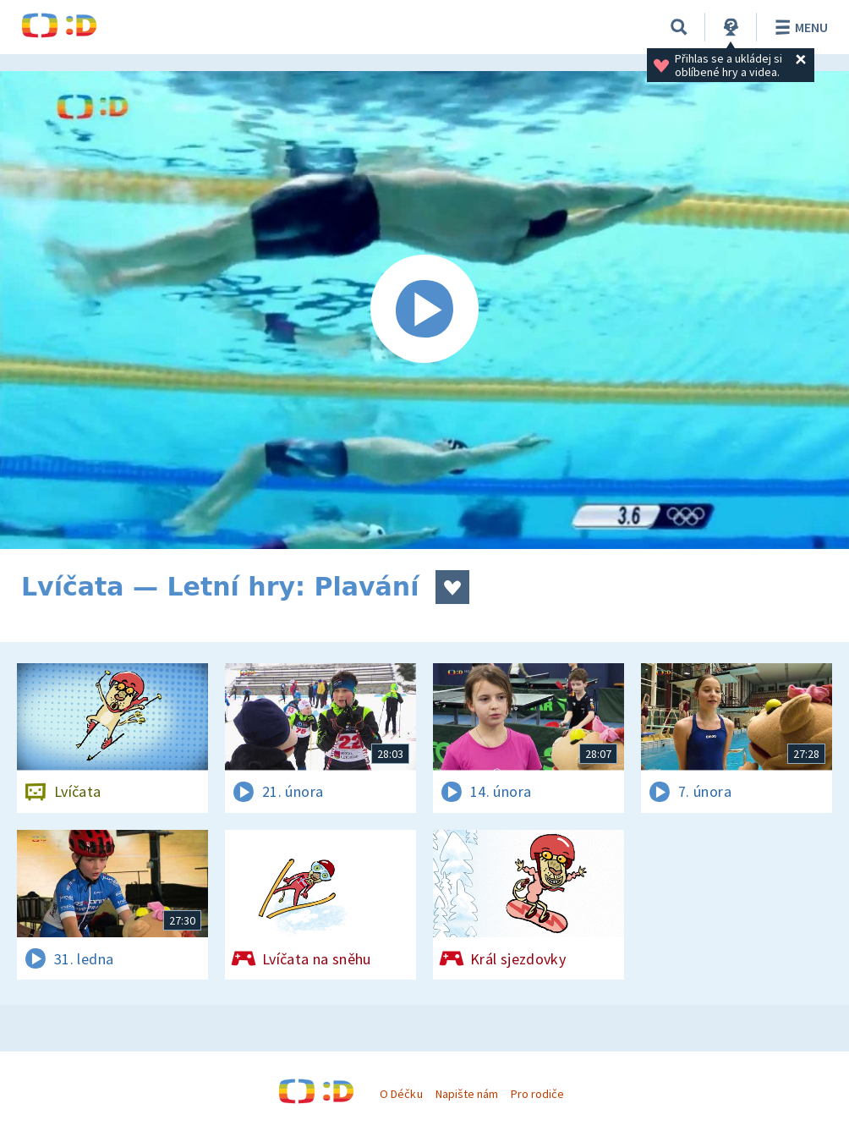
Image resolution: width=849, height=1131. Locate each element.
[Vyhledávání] (679, 27)
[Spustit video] (424, 310)
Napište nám (466, 1093)
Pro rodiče (537, 1093)
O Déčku (401, 1093)
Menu (799, 27)
